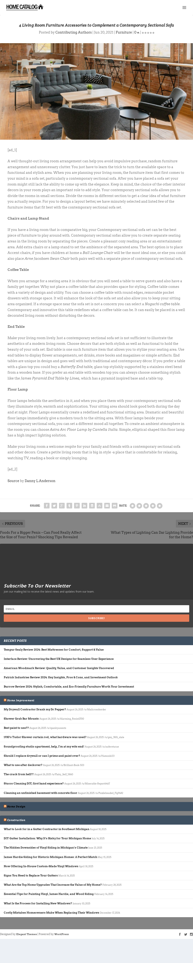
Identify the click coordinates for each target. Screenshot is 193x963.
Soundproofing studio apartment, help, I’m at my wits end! (44, 746)
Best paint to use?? (16, 727)
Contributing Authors (73, 32)
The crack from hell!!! (19, 774)
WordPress (61, 934)
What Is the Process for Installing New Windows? (38, 903)
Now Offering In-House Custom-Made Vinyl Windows (41, 866)
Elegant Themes (26, 934)
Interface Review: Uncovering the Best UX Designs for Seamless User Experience (59, 658)
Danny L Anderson (40, 481)
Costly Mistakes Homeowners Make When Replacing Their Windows (51, 912)
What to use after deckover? (23, 765)
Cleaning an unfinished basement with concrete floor (40, 792)
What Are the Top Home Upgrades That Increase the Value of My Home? (53, 884)
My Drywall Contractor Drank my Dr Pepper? (35, 709)
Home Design (16, 806)
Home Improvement (20, 700)
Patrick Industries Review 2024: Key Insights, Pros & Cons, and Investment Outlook (61, 677)
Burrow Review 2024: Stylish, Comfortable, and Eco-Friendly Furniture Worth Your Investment (69, 686)
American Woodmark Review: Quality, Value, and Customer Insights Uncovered (59, 668)
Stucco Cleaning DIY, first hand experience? (34, 783)
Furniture (124, 32)
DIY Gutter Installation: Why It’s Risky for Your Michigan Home (47, 838)
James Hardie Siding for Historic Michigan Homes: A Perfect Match (50, 857)
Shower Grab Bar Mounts (21, 718)
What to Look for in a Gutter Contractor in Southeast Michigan (46, 829)
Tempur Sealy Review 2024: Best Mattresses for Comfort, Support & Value (54, 649)
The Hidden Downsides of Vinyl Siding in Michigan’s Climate (46, 847)
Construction (16, 820)
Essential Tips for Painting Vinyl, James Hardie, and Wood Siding (49, 894)
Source (13, 481)
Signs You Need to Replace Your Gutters (31, 875)
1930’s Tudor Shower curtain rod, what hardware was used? (45, 737)
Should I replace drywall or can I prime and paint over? (42, 755)
